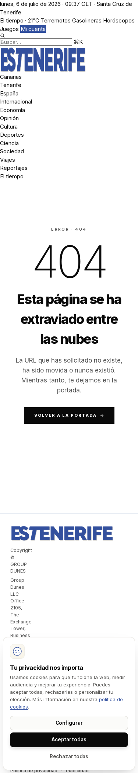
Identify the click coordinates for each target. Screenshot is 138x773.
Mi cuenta (33, 28)
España (9, 93)
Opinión (9, 118)
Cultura (9, 126)
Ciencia (9, 143)
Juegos (9, 28)
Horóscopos (119, 20)
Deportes (12, 134)
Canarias (11, 76)
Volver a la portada (69, 415)
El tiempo (12, 176)
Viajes (7, 159)
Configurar (69, 723)
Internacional (16, 101)
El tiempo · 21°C (19, 20)
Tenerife (10, 84)
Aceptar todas (69, 739)
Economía (12, 109)
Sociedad (12, 151)
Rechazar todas (69, 756)
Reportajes (14, 167)
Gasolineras (87, 20)
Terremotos (56, 20)
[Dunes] (69, 59)
